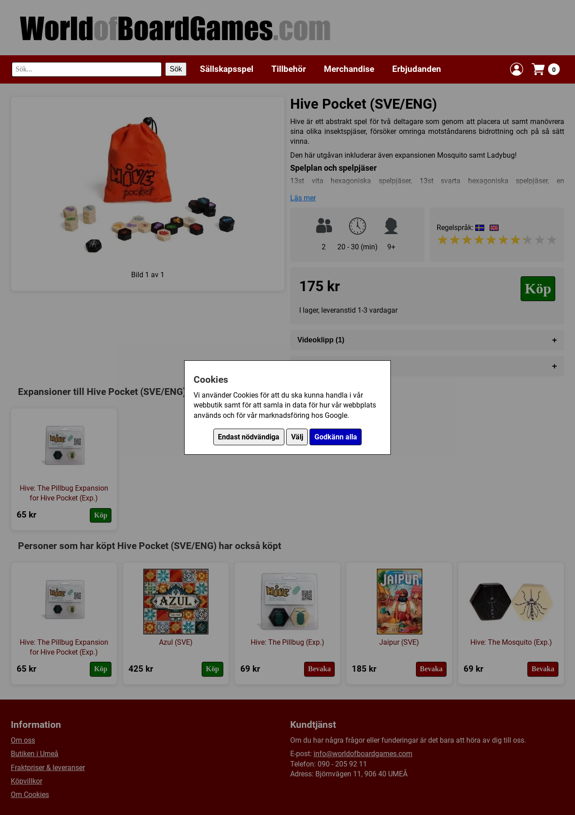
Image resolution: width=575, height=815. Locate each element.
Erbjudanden (416, 69)
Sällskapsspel (226, 69)
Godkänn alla (335, 437)
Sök (176, 69)
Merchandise (349, 69)
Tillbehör (288, 69)
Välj (297, 437)
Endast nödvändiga (248, 437)
